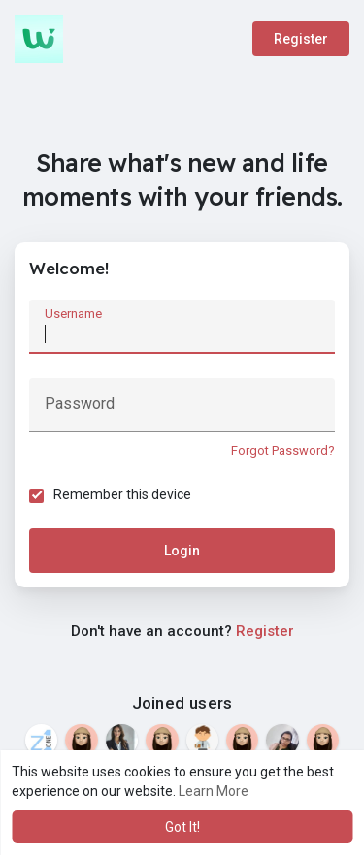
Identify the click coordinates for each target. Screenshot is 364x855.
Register (301, 39)
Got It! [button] (182, 827)
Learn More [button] (213, 791)
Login (182, 550)
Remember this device (122, 494)
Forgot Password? (283, 450)
